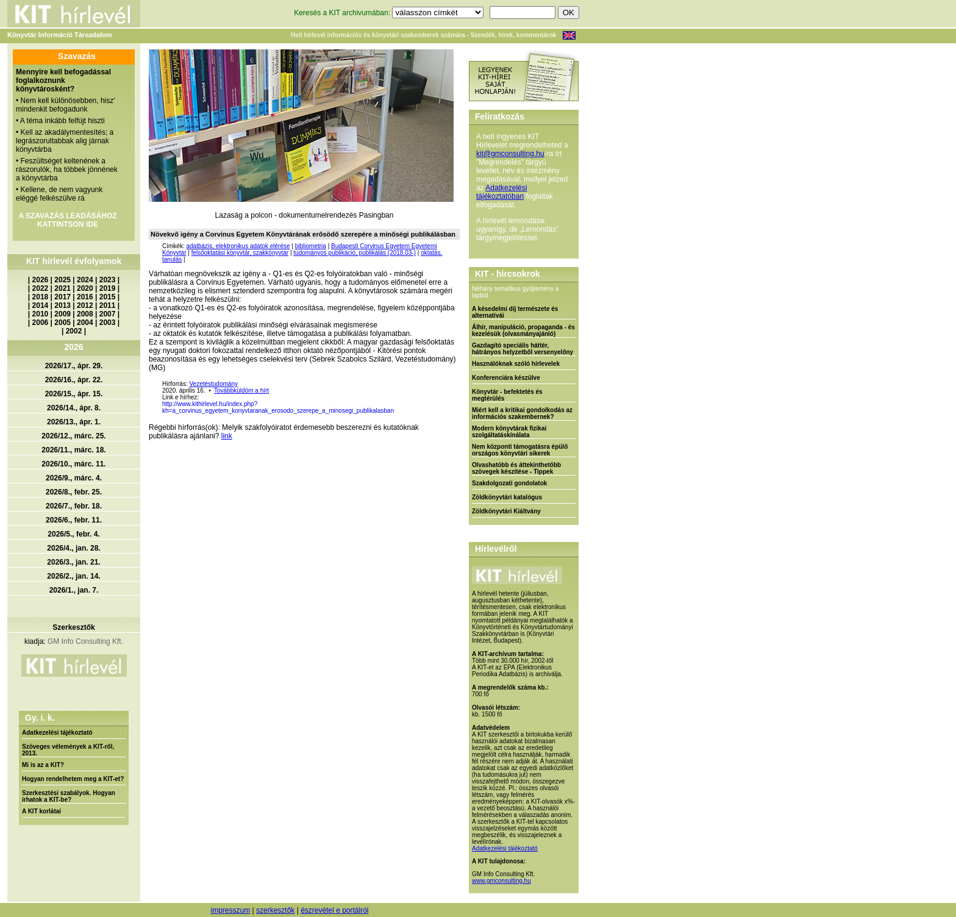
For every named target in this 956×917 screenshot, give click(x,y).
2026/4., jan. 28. (73, 548)
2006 (40, 322)
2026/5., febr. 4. (73, 534)
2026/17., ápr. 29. (74, 366)
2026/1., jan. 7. (74, 590)
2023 (107, 280)
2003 (107, 322)
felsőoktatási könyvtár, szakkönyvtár (240, 252)
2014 (40, 305)
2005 (62, 322)
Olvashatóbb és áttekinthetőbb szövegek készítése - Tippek (516, 468)
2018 (40, 297)
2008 (85, 314)
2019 (107, 288)
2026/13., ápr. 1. (74, 422)
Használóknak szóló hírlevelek (516, 363)
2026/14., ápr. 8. (74, 408)
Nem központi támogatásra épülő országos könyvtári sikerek (520, 450)
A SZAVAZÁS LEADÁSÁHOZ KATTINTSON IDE (67, 220)
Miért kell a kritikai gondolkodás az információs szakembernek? (522, 413)
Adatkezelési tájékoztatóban (501, 192)
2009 (62, 314)
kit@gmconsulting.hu (510, 153)
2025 (62, 280)
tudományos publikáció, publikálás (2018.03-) (354, 252)
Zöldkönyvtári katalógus (507, 497)
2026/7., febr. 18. (74, 506)
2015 (107, 297)
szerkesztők (275, 910)
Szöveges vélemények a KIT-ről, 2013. (68, 750)
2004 (85, 322)
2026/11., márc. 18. (73, 450)
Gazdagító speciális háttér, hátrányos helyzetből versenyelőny (522, 348)
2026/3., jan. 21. (73, 562)
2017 (62, 297)
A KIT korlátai (41, 811)
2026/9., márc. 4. (74, 478)
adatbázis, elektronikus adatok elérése (238, 246)
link (226, 436)
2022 (40, 288)
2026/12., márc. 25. (73, 436)
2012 (85, 305)
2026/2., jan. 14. (73, 576)
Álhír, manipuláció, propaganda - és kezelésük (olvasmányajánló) (523, 330)
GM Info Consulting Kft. (85, 641)
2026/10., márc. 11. (73, 464)
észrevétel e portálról (334, 910)
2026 (40, 280)
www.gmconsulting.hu (501, 880)
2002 (74, 331)
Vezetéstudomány (213, 383)
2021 (62, 288)
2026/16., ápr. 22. (74, 380)
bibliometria (310, 246)
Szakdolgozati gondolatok (509, 483)
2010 (40, 314)
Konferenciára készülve (506, 377)
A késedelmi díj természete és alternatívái (515, 312)
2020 (85, 288)
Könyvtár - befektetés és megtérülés (507, 395)
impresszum (230, 910)
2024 (85, 280)
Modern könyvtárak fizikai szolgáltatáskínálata (509, 431)
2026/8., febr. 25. (74, 492)
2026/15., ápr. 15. (74, 394)
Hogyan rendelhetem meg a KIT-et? (73, 779)
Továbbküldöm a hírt (241, 390)
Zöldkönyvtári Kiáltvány (506, 511)
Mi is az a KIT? (43, 765)
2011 (107, 305)
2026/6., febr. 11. (74, 520)
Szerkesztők (73, 627)
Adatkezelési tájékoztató (57, 732)
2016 (85, 297)
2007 (107, 314)
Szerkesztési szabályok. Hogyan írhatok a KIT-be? (68, 796)
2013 (62, 305)
